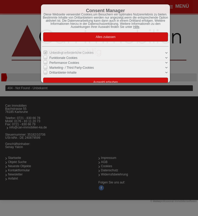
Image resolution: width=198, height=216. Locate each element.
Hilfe (136, 27)
